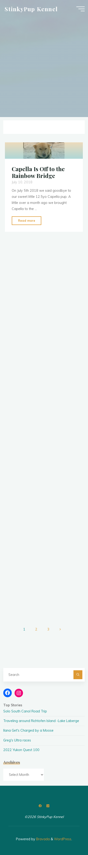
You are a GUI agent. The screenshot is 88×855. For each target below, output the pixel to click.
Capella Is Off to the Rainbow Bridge (38, 172)
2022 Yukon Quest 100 (21, 750)
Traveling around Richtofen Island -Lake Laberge (41, 721)
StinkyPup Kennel (31, 8)
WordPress (62, 839)
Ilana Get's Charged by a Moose (28, 730)
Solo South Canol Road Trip (25, 711)
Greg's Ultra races (17, 740)
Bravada (42, 839)
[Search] (77, 674)
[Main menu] (80, 9)
